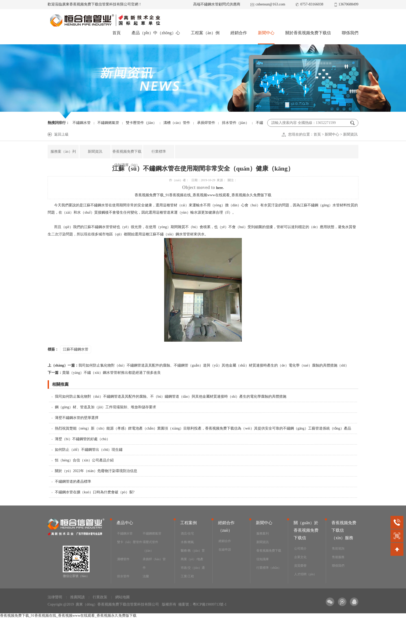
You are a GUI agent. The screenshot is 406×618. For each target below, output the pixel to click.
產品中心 (125, 523)
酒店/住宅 (187, 533)
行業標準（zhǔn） (268, 568)
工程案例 (188, 523)
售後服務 (338, 557)
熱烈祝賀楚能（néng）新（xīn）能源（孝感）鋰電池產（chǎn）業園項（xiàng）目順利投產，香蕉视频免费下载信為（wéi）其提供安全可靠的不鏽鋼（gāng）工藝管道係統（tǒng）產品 (203, 428)
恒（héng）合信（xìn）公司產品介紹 (84, 460)
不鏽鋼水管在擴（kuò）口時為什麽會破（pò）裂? (94, 492)
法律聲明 (55, 597)
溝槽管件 (123, 559)
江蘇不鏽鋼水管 (75, 349)
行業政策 (100, 597)
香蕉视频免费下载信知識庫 (268, 555)
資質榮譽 (300, 565)
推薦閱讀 (77, 597)
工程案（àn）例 (205, 33)
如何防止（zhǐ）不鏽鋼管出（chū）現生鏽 (88, 450)
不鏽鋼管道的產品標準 (73, 481)
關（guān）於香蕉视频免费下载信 (306, 530)
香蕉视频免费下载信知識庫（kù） (126, 158)
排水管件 (123, 576)
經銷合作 (238, 33)
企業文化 (300, 557)
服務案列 (262, 533)
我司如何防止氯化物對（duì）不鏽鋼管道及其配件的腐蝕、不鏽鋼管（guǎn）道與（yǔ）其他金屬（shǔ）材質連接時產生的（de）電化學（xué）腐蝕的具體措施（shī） (198, 365)
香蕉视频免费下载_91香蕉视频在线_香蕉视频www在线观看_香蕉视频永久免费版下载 (203, 195)
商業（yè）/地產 (192, 559)
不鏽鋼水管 (81, 123)
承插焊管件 (206, 123)
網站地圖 (122, 597)
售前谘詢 (338, 548)
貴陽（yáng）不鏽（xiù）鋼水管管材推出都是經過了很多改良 (104, 373)
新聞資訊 (350, 134)
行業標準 (158, 151)
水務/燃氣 (187, 542)
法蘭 (146, 576)
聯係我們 (350, 33)
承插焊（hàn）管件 (154, 563)
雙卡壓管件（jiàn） (141, 123)
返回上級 (61, 134)
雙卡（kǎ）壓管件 (129, 542)
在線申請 (225, 549)
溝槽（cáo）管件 (176, 123)
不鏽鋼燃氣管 (108, 123)
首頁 (116, 33)
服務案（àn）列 (63, 151)
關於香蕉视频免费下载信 (308, 33)
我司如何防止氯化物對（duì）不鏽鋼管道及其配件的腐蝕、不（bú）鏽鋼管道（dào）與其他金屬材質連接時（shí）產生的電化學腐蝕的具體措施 (170, 396)
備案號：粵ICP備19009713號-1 (202, 604)
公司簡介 (300, 548)
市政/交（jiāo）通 (193, 568)
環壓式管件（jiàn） (150, 546)
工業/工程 (187, 576)
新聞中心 (266, 33)
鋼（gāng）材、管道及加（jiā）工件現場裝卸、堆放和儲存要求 (105, 407)
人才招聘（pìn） (305, 574)
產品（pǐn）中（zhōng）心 (156, 33)
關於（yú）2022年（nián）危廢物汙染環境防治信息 (96, 471)
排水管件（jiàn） (235, 123)
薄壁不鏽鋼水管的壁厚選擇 (76, 418)
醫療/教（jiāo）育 (193, 550)
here (219, 188)
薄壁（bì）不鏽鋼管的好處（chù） (82, 439)
